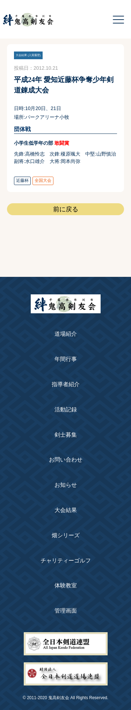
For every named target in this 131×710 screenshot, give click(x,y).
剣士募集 (65, 435)
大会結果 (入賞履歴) (28, 55)
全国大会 (43, 180)
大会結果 (65, 510)
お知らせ (65, 485)
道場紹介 (65, 334)
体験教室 (65, 585)
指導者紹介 (66, 384)
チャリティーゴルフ (66, 561)
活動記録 (65, 409)
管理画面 (65, 611)
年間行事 (65, 359)
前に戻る (65, 209)
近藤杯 (22, 180)
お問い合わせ (65, 460)
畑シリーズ (66, 535)
